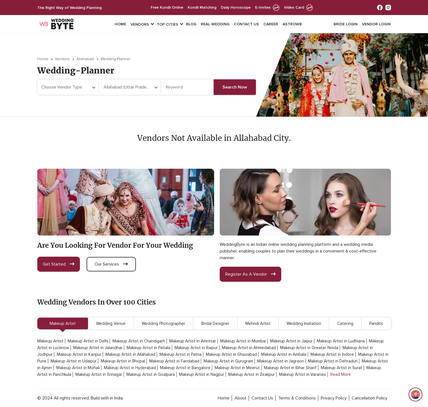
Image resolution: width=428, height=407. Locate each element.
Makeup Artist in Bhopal (123, 361)
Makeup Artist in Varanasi (302, 374)
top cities (167, 24)
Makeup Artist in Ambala (283, 354)
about (240, 398)
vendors (140, 24)
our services (111, 264)
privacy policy (334, 398)
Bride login (346, 24)
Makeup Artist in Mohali (78, 367)
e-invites (267, 7)
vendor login (376, 24)
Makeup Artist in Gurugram (228, 361)
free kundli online (167, 7)
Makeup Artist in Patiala (148, 347)
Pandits (376, 323)
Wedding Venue (111, 323)
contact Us (262, 398)
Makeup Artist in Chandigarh (138, 341)
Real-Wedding (215, 24)
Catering (345, 323)
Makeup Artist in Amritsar (192, 341)
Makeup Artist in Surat (341, 367)
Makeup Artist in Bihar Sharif (290, 367)
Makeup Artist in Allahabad (130, 354)
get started (58, 264)
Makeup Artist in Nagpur (201, 374)
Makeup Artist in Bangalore (185, 367)
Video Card (298, 7)
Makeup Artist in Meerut (237, 367)
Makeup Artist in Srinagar (98, 374)
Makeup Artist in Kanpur (79, 354)
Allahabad (85, 59)
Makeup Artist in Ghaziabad (231, 354)
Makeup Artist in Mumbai (243, 341)
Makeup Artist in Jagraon (280, 361)
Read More (340, 374)
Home (120, 24)
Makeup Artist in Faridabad (174, 361)
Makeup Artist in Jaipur (291, 341)
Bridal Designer (215, 323)
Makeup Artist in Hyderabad (130, 367)
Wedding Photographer (163, 323)
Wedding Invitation (304, 323)
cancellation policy (369, 398)
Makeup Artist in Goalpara (150, 374)
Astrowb (292, 24)
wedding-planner (115, 59)
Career (270, 24)
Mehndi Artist (257, 323)
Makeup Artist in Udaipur (74, 361)
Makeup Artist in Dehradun (333, 361)
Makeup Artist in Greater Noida (309, 347)
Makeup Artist (63, 323)
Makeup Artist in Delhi (88, 341)
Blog (191, 24)
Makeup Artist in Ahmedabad (249, 347)
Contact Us (246, 24)
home (223, 398)
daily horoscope (236, 7)
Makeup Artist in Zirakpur (251, 374)
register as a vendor (250, 274)
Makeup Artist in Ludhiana (341, 341)
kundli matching (202, 7)
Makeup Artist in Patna (181, 354)
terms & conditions (297, 398)
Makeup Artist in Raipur (196, 347)
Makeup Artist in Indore (332, 354)
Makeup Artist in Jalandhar (98, 347)
